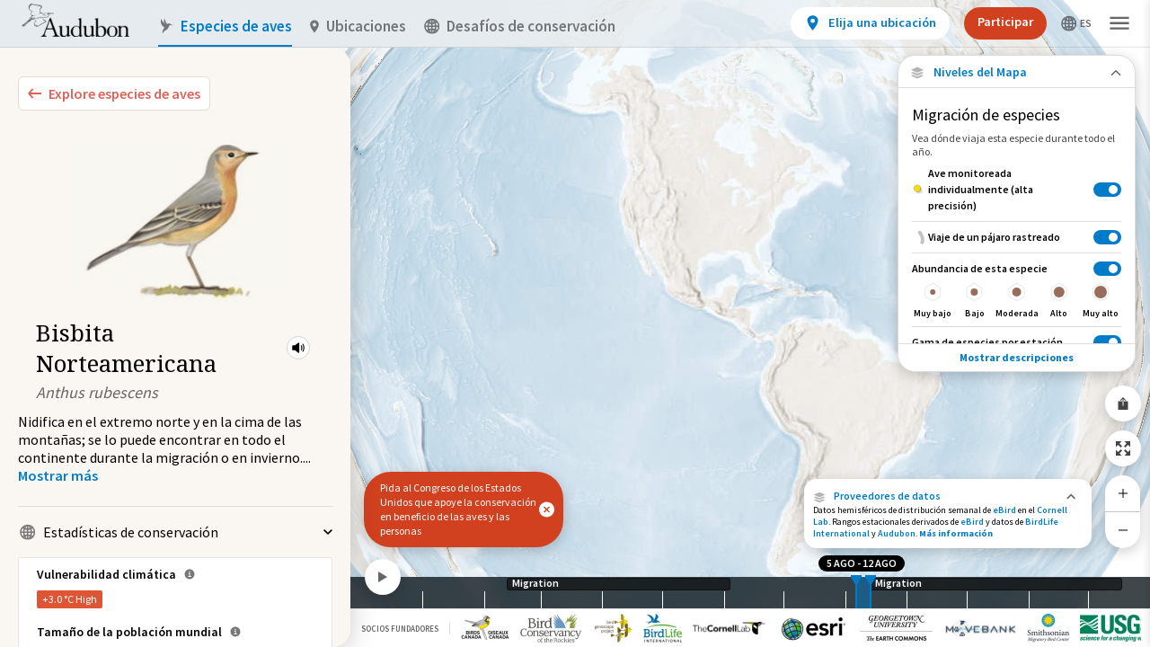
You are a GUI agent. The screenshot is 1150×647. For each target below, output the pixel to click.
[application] (575, 323)
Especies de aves (225, 26)
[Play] (383, 577)
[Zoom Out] (1123, 529)
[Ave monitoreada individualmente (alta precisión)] (1016, 189)
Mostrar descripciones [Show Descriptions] (1017, 357)
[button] (298, 347)
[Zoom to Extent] (1123, 448)
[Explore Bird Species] (114, 93)
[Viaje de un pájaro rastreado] (1016, 237)
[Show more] (58, 475)
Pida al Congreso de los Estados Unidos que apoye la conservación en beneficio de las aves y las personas (458, 509)
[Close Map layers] (1016, 72)
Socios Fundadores (399, 629)
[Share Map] (1123, 403)
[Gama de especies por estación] (1016, 342)
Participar (1005, 21)
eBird (1004, 510)
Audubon (897, 533)
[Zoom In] (1123, 493)
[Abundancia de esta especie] (1016, 289)
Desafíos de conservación (519, 26)
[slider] (856, 592)
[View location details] (870, 23)
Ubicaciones (358, 26)
